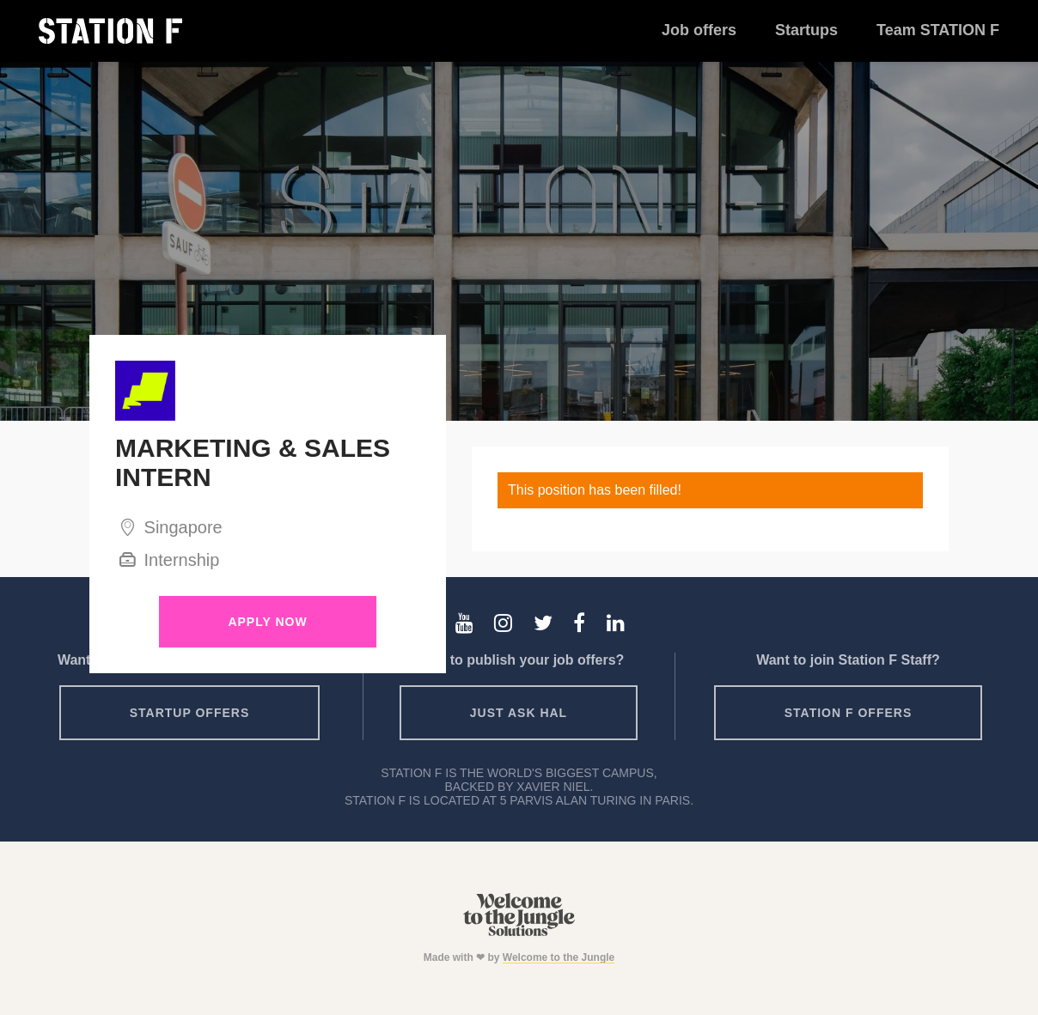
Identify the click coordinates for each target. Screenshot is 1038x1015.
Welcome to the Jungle (558, 957)
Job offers (699, 30)
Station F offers (848, 713)
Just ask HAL (518, 713)
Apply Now (267, 622)
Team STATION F (937, 30)
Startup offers (190, 713)
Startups (806, 30)
